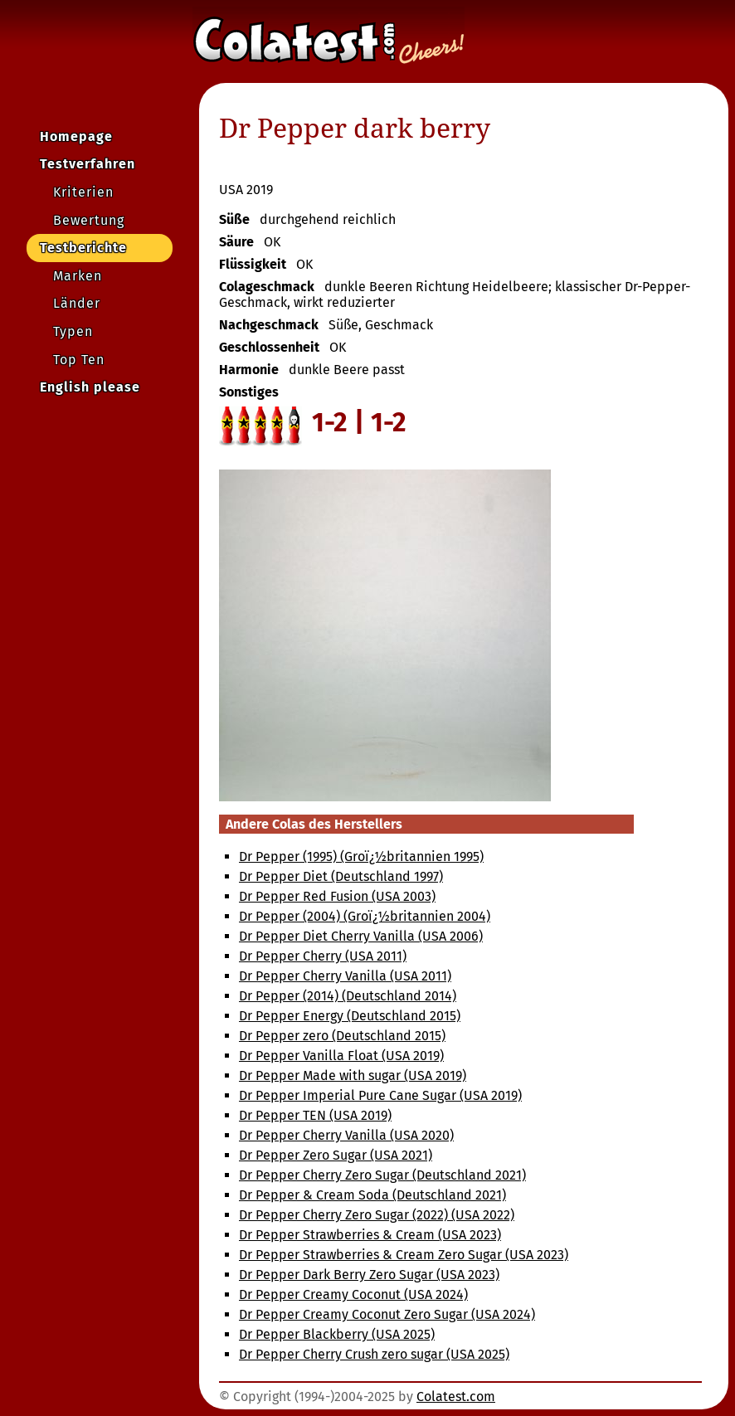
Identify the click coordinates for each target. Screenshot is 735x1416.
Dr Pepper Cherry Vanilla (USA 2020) (346, 1135)
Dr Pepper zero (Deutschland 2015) (342, 1036)
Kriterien (83, 192)
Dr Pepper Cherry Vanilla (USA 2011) (345, 976)
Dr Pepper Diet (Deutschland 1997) (341, 876)
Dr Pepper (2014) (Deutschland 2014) (347, 996)
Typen (73, 331)
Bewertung (88, 220)
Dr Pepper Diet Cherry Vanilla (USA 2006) (361, 936)
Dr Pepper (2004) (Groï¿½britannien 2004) (364, 916)
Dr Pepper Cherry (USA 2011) (322, 956)
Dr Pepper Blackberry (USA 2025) (337, 1334)
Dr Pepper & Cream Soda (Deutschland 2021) (372, 1195)
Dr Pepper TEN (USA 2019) (315, 1115)
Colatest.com (455, 1396)
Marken (77, 276)
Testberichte (83, 247)
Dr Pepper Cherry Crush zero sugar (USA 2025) (374, 1354)
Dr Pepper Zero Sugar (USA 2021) (335, 1155)
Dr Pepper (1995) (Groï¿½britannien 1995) (361, 856)
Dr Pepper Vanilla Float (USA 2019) (341, 1055)
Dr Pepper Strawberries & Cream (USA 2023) (370, 1235)
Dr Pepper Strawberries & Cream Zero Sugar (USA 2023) (403, 1255)
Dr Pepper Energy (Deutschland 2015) (349, 1016)
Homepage (76, 136)
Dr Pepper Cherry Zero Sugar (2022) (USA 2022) (376, 1215)
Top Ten (79, 359)
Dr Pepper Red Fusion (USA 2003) (337, 896)
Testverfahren (87, 164)
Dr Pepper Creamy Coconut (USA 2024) (353, 1294)
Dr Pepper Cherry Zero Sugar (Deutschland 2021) (382, 1175)
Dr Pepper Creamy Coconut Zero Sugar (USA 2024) (387, 1314)
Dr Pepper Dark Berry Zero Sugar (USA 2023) (369, 1274)
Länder (76, 303)
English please (90, 387)
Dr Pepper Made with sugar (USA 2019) (352, 1075)
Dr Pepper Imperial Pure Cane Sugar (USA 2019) (380, 1095)
